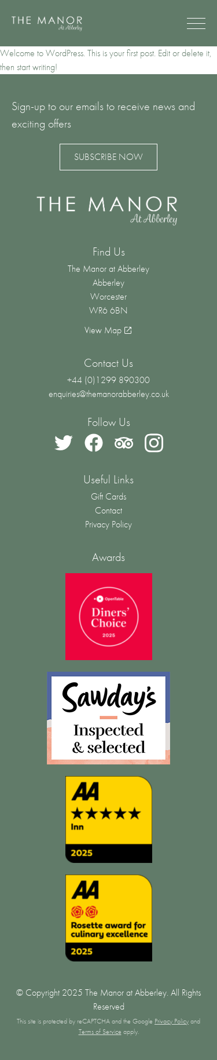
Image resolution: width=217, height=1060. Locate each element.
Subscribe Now (108, 157)
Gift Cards (108, 496)
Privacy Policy (108, 524)
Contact (108, 510)
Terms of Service (100, 1031)
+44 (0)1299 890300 (108, 380)
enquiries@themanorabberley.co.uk (109, 394)
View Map (103, 330)
